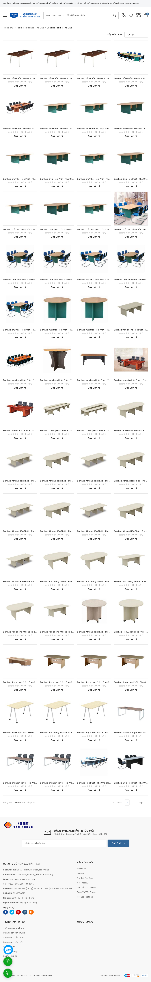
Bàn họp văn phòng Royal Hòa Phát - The (60, 732)
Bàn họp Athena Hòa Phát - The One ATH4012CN (101, 480)
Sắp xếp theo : (115, 34)
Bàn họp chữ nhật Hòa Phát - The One (21, 178)
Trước (117, 802)
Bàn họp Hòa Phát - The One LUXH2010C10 (61, 78)
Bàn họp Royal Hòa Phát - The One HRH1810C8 (100, 732)
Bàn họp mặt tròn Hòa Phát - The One (58, 329)
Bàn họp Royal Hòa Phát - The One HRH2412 (62, 682)
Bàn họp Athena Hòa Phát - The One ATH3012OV (64, 531)
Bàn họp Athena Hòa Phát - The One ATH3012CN (101, 531)
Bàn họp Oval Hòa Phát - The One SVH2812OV (62, 229)
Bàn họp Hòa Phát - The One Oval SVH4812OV (63, 128)
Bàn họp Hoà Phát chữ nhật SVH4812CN (96, 128)
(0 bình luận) (26, 82)
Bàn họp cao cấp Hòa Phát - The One (95, 430)
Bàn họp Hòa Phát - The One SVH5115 (132, 78)
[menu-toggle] (5, 15)
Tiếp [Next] (141, 802)
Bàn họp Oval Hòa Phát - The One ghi (132, 782)
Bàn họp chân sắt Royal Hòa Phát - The (22, 782)
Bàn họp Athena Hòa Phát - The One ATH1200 (99, 631)
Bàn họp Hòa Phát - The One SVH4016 (21, 128)
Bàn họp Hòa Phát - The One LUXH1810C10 (24, 78)
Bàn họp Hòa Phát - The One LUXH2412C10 (98, 78)
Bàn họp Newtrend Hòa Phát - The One (22, 380)
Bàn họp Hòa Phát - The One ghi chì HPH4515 (99, 782)
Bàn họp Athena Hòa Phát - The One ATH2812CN (27, 581)
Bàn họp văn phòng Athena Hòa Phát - (59, 581)
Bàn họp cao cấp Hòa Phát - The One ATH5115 (62, 430)
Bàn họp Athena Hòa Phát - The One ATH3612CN (27, 531)
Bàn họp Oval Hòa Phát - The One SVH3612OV (62, 178)
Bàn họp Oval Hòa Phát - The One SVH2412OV (25, 279)
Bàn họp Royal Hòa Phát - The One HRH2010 (99, 682)
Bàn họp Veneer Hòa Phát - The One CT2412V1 (26, 430)
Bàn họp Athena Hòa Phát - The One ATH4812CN (27, 480)
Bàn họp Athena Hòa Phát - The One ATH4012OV (64, 480)
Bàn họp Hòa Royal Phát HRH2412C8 (21, 732)
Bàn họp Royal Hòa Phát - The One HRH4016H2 (26, 682)
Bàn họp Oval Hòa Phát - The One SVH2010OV (63, 279)
